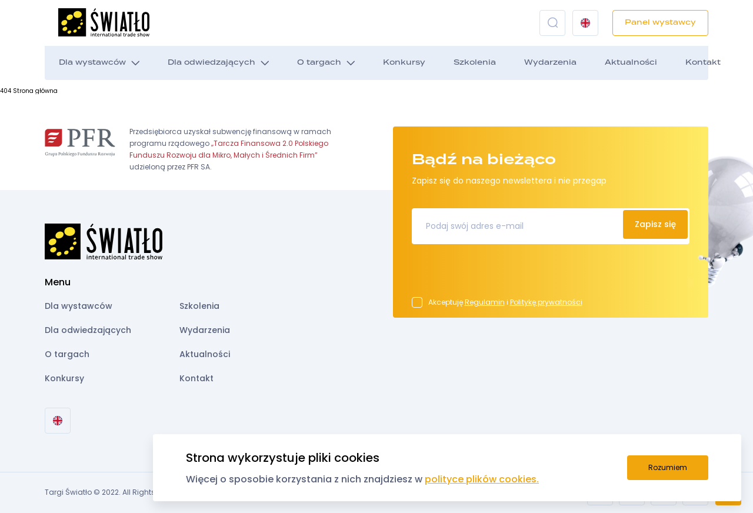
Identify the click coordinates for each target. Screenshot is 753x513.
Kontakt (703, 62)
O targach (319, 62)
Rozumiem (667, 467)
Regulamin (485, 302)
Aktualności (631, 62)
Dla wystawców (92, 62)
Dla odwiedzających (211, 62)
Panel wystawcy (660, 22)
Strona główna (35, 90)
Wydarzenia (550, 62)
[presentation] (501, 274)
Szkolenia (475, 62)
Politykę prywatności (546, 302)
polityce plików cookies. (482, 479)
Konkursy (404, 62)
